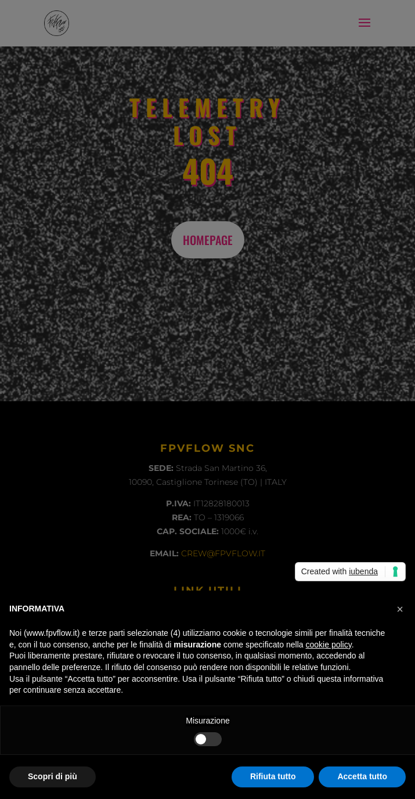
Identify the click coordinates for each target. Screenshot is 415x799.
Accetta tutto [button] (362, 776)
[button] (400, 609)
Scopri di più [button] (52, 776)
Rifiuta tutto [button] (273, 776)
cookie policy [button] (329, 644)
